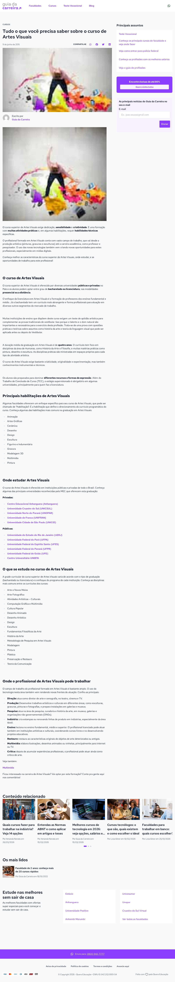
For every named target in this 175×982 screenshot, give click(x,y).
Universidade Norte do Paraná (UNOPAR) (30, 533)
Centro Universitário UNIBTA (23, 578)
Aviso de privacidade (56, 966)
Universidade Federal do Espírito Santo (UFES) (33, 564)
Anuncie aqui (123, 966)
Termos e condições (102, 966)
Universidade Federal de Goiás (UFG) (27, 573)
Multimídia (8, 788)
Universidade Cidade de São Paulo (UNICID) (32, 542)
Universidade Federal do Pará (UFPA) (27, 559)
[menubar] (61, 5)
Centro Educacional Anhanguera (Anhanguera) (33, 524)
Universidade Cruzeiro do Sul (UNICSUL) (30, 528)
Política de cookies (80, 966)
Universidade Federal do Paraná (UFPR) (29, 569)
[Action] (87, 27)
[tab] (85, 866)
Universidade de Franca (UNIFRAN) (27, 538)
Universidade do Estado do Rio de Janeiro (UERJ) (34, 555)
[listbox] (144, 71)
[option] (144, 54)
